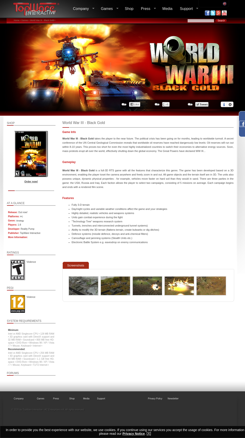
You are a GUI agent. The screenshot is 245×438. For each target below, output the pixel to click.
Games (107, 9)
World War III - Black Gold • (42, 20)
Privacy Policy (155, 398)
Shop (129, 9)
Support (187, 9)
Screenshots (75, 265)
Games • (25, 20)
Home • (17, 20)
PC (21, 216)
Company (81, 9)
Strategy (20, 221)
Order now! (31, 181)
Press (146, 9)
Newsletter (173, 398)
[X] (148, 433)
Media (167, 9)
